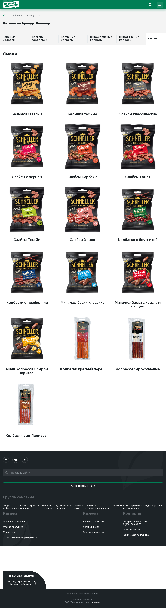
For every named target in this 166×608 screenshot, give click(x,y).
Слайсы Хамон (82, 213)
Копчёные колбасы (68, 38)
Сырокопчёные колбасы (101, 38)
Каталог (10, 513)
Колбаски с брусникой (138, 213)
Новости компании (47, 506)
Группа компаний (18, 497)
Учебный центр (91, 527)
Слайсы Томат (138, 151)
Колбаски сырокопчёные (138, 343)
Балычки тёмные (82, 88)
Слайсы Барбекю (82, 151)
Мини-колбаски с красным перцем (138, 278)
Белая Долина (11, 4)
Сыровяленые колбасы (129, 38)
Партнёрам (116, 505)
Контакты (132, 513)
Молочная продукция (14, 521)
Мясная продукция (13, 527)
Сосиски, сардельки (39, 38)
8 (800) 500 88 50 (132, 524)
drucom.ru (96, 602)
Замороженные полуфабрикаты (20, 537)
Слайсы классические (138, 88)
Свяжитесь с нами (83, 486)
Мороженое (9, 532)
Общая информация (10, 506)
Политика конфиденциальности (97, 506)
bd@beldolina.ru (131, 529)
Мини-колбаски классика (82, 276)
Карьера (90, 513)
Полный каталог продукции (23, 15)
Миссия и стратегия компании (29, 506)
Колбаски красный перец (82, 343)
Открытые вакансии (93, 532)
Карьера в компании (94, 521)
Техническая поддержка (136, 535)
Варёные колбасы (9, 38)
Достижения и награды (63, 506)
